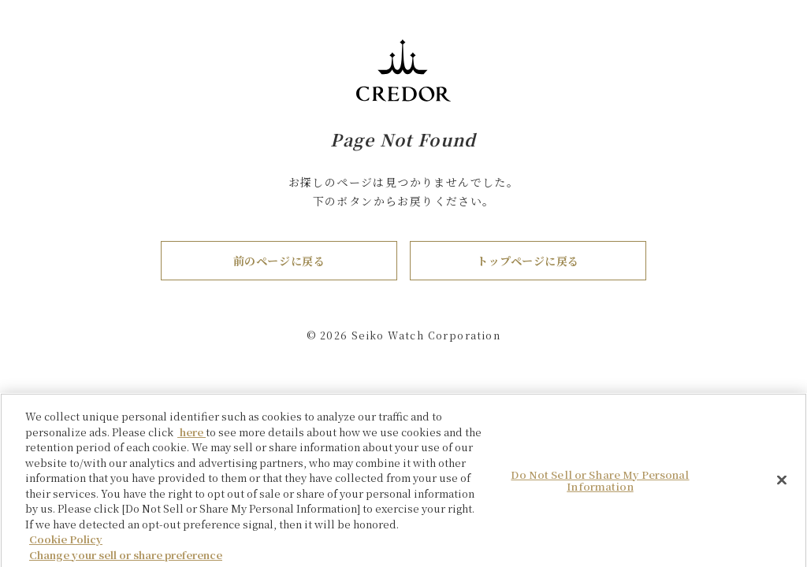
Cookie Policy (65, 543)
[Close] (781, 484)
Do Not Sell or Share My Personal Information (600, 485)
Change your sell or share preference (125, 559)
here (191, 436)
